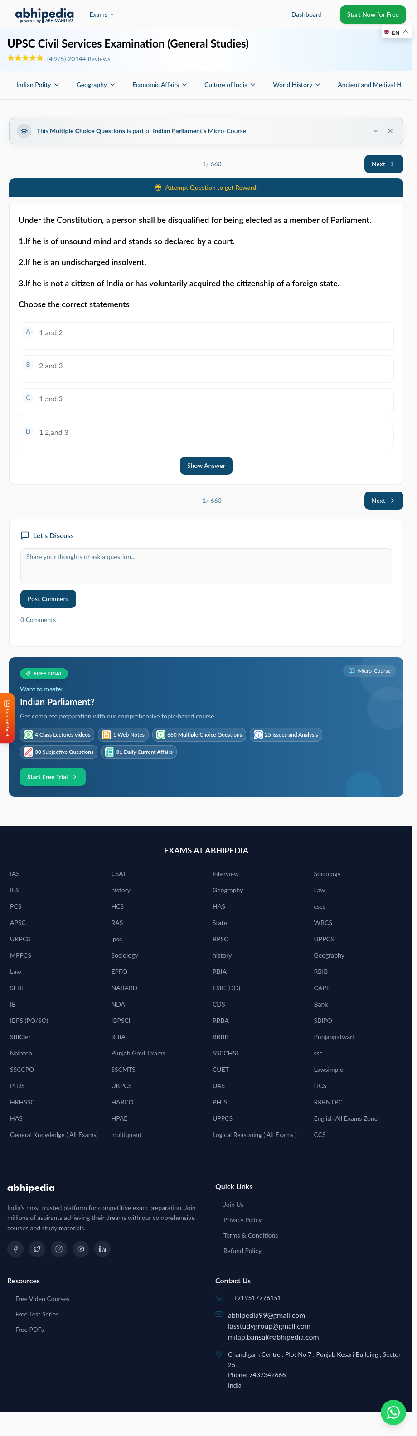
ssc (318, 1053)
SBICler (20, 1037)
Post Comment (48, 598)
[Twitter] (37, 1249)
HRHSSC (22, 1102)
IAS (14, 873)
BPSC (220, 939)
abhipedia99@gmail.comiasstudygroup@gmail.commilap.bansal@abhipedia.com (273, 1326)
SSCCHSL (226, 1053)
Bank (321, 1004)
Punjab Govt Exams (138, 1053)
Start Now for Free (373, 14)
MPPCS (20, 955)
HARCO (123, 1102)
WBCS (323, 922)
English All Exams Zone (346, 1118)
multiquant (127, 1134)
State (220, 922)
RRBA (221, 1020)
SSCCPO (22, 1069)
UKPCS (20, 939)
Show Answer (206, 465)
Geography (96, 84)
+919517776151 (257, 1297)
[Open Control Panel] (7, 718)
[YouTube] (81, 1249)
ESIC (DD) (226, 988)
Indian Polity (38, 84)
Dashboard (306, 14)
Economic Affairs (160, 84)
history (121, 890)
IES (14, 890)
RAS (117, 922)
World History (297, 84)
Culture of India (230, 84)
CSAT (119, 873)
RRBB (221, 1037)
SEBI (16, 988)
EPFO (120, 971)
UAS (219, 1085)
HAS (219, 906)
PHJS (17, 1085)
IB (13, 1004)
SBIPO (323, 1020)
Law (319, 890)
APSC (18, 922)
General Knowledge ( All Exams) (54, 1134)
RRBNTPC (328, 1102)
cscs (320, 906)
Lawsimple (329, 1069)
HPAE (120, 1118)
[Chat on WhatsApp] (393, 1412)
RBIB (321, 971)
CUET (221, 1069)
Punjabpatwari (334, 1037)
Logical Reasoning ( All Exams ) (255, 1134)
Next (384, 164)
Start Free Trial (52, 777)
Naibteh (21, 1053)
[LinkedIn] (102, 1249)
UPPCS (324, 939)
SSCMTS (124, 1069)
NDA (119, 1004)
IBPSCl (121, 1020)
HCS (118, 906)
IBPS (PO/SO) (29, 1020)
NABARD (125, 988)
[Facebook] (15, 1249)
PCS (15, 906)
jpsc (117, 939)
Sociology (327, 873)
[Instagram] (59, 1249)
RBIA (220, 971)
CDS (219, 1004)
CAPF (322, 988)
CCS (320, 1134)
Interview (226, 873)
